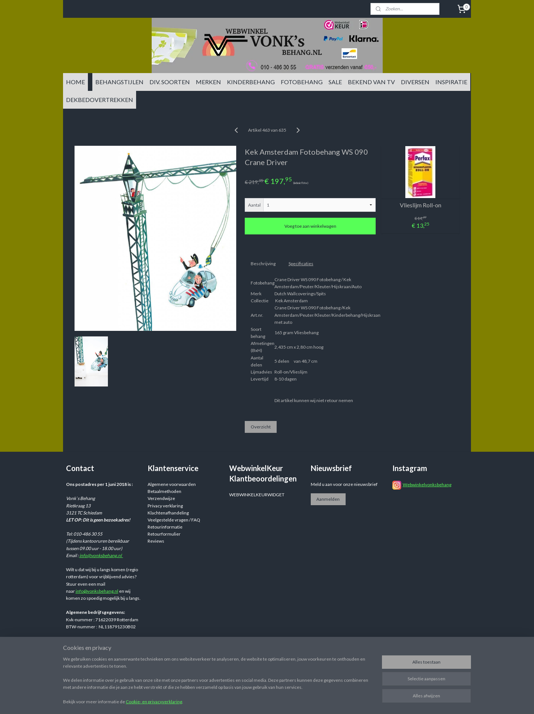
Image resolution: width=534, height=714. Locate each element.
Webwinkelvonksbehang (427, 484)
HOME (75, 81)
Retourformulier (164, 534)
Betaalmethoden (164, 491)
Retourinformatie (165, 527)
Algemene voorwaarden (172, 484)
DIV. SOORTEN (169, 81)
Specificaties (301, 263)
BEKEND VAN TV (371, 81)
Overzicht (261, 427)
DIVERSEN (415, 81)
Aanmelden (328, 499)
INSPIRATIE (451, 81)
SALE (335, 81)
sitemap (311, 653)
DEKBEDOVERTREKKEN (99, 99)
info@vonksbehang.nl (101, 555)
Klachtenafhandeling (168, 513)
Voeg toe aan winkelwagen (310, 226)
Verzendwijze (161, 498)
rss (324, 653)
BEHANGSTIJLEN (119, 81)
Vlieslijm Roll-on (420, 204)
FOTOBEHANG (302, 81)
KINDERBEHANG (251, 81)
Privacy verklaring (165, 506)
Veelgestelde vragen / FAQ (174, 520)
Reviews (156, 541)
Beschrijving (263, 263)
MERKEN (208, 81)
